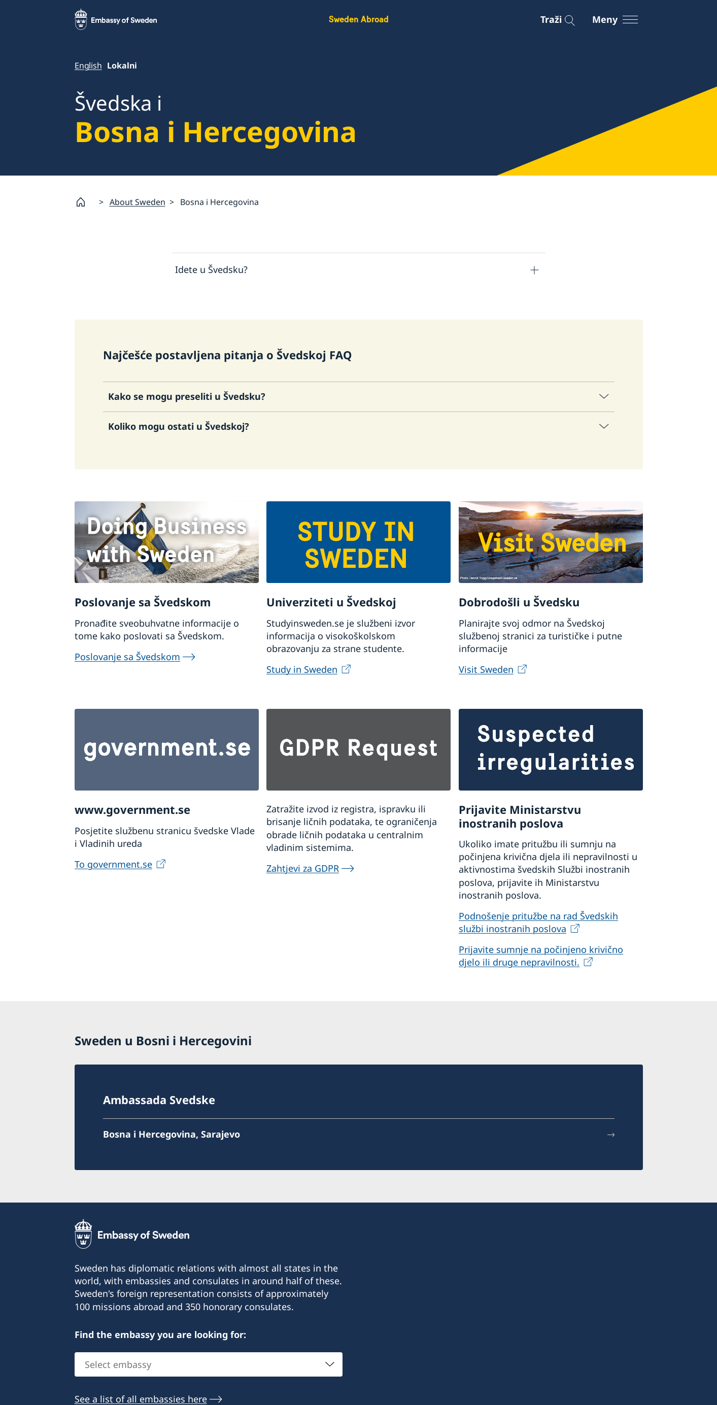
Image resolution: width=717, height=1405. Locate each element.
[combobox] (209, 1365)
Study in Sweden (301, 670)
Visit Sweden (486, 670)
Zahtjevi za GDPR (302, 868)
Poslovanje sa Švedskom (127, 657)
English (88, 65)
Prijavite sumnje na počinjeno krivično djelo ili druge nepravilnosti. (541, 955)
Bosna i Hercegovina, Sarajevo (171, 1134)
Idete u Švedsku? (211, 270)
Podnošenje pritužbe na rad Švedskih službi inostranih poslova (538, 922)
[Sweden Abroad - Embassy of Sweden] (125, 19)
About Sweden (137, 202)
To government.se (113, 864)
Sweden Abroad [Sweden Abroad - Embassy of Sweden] (359, 19)
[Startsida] (85, 202)
